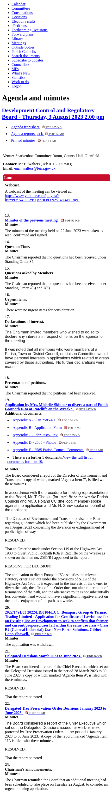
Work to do (20, 82)
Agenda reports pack (37, 134)
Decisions (19, 17)
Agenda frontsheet (36, 127)
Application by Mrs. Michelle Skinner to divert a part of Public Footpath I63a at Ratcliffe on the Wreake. (56, 407)
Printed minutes (33, 140)
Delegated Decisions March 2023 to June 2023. (53, 656)
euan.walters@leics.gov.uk (34, 168)
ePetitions (19, 26)
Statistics (18, 77)
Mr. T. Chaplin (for (43, 497)
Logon (17, 86)
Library (17, 39)
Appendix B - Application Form (47, 427)
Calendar (18, 4)
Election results (23, 21)
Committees (21, 8)
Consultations (22, 13)
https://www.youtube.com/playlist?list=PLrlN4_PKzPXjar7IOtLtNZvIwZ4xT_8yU (42, 198)
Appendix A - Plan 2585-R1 (45, 420)
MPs (15, 69)
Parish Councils (24, 51)
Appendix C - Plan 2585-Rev (46, 435)
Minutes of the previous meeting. (42, 220)
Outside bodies (23, 47)
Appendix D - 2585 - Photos (44, 442)
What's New (21, 73)
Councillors (21, 64)
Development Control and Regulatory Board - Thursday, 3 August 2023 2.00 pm (53, 113)
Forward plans (23, 34)
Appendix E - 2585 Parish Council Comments (58, 450)
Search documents (26, 56)
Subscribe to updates (27, 60)
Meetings (19, 43)
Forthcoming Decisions (30, 30)
